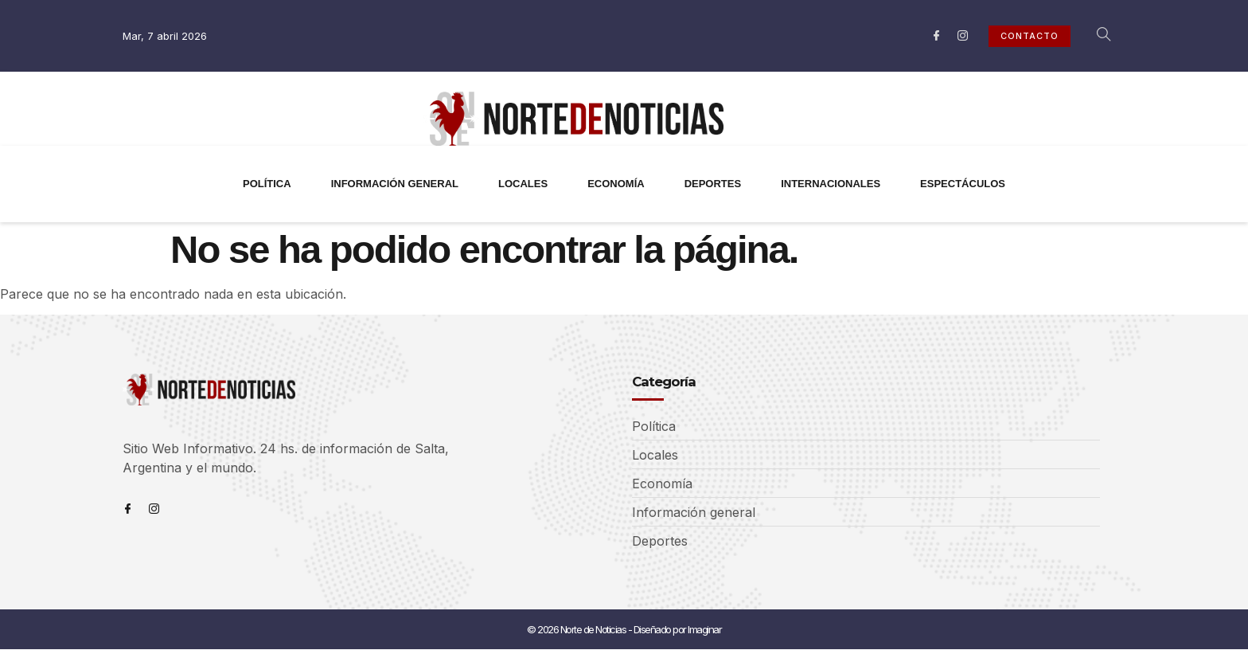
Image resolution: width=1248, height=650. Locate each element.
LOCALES (523, 184)
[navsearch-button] (1095, 36)
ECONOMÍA (616, 184)
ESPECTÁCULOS (962, 184)
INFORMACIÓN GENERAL (394, 184)
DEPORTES (713, 184)
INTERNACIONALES (830, 184)
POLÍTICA (267, 184)
